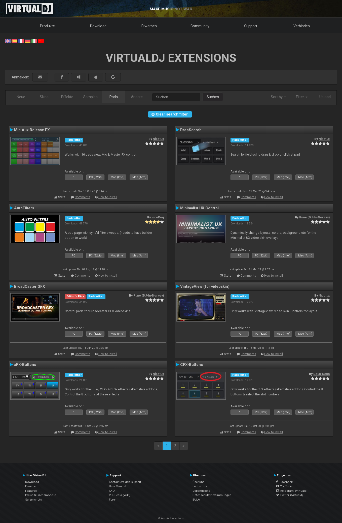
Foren (113, 499)
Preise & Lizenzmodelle (40, 495)
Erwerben (149, 26)
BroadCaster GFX (29, 286)
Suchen (213, 97)
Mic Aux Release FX (32, 130)
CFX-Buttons (191, 364)
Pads (113, 97)
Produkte (47, 26)
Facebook (284, 482)
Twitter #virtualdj (289, 495)
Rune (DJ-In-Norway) (314, 217)
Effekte (67, 97)
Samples (90, 97)
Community (200, 26)
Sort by (278, 97)
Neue (21, 97)
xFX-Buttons (25, 364)
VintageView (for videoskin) (205, 286)
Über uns (198, 482)
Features (31, 490)
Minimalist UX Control (199, 208)
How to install (107, 197)
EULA (196, 499)
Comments (82, 197)
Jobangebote (201, 490)
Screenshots (33, 499)
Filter (302, 97)
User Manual (117, 486)
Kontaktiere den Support (125, 482)
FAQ (112, 490)
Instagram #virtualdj (291, 490)
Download (98, 26)
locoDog (157, 217)
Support (250, 26)
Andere (137, 97)
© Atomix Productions (171, 518)
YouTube (284, 486)
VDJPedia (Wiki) (119, 495)
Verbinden (301, 26)
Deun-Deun (321, 374)
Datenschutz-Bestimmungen (212, 495)
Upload (325, 97)
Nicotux (158, 139)
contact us (200, 486)
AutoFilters (24, 208)
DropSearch (191, 130)
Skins (44, 97)
